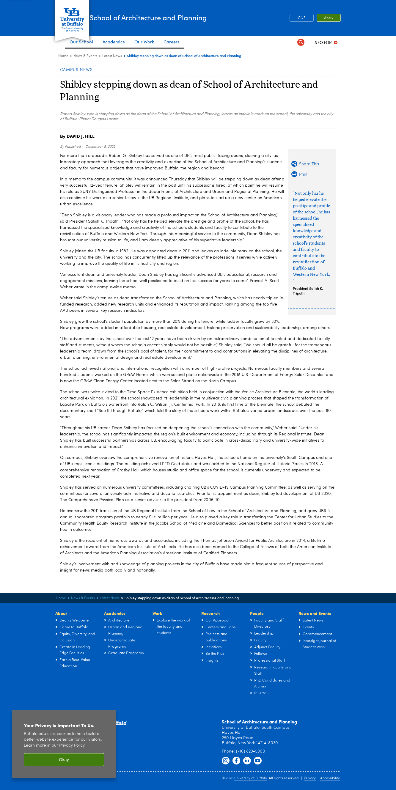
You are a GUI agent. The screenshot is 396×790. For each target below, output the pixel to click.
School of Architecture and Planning (187, 17)
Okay (64, 759)
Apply (328, 18)
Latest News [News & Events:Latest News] (112, 56)
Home (63, 56)
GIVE (302, 18)
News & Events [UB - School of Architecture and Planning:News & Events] (85, 56)
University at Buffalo (250, 778)
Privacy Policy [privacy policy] (71, 745)
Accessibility (330, 778)
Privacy (310, 778)
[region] (64, 744)
